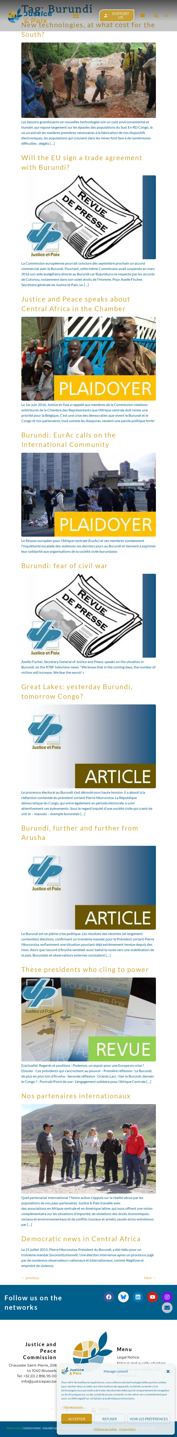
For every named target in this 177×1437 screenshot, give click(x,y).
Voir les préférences (149, 1419)
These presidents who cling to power (85, 969)
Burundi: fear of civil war (64, 565)
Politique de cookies (105, 1429)
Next (150, 1277)
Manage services (73, 1407)
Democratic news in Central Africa (81, 1239)
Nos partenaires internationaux (76, 1096)
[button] (168, 1371)
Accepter (76, 1419)
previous (30, 1277)
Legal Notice (128, 1357)
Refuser (109, 1419)
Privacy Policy (127, 1429)
